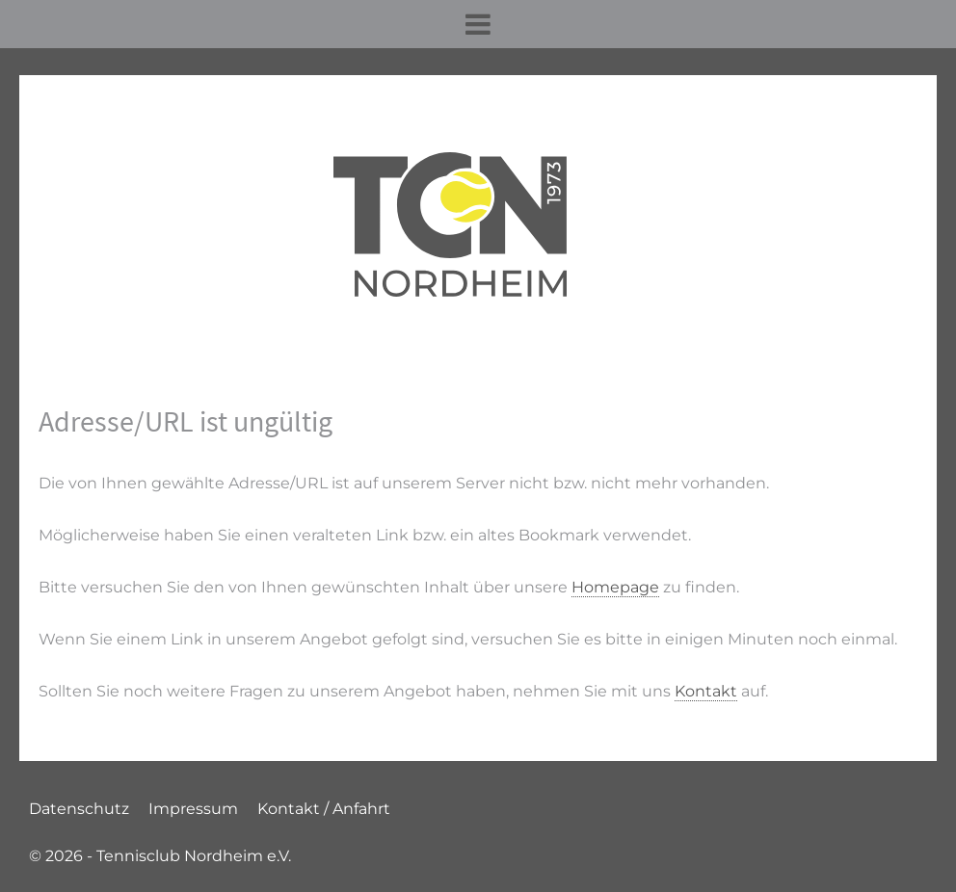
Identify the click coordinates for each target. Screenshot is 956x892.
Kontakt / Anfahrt (323, 809)
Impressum (193, 809)
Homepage (615, 587)
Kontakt (706, 691)
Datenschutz (79, 809)
